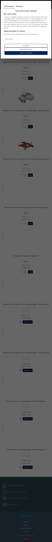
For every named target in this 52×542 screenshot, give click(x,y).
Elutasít (26, 45)
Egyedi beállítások (26, 49)
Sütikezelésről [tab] (9, 6)
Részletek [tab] (19, 6)
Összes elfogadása (26, 53)
